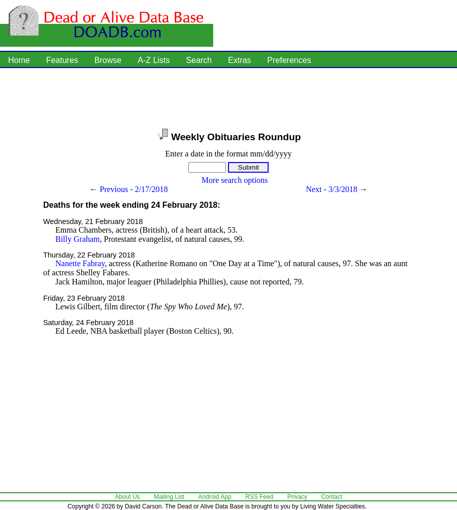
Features (62, 60)
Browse (107, 60)
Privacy (297, 496)
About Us (127, 496)
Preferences (289, 60)
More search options (235, 180)
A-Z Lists (154, 60)
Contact (331, 496)
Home (19, 60)
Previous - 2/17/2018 (134, 189)
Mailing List (169, 496)
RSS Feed (259, 496)
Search (199, 60)
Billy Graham (77, 239)
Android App (214, 496)
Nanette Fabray (80, 263)
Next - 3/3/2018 (331, 189)
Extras (239, 60)
